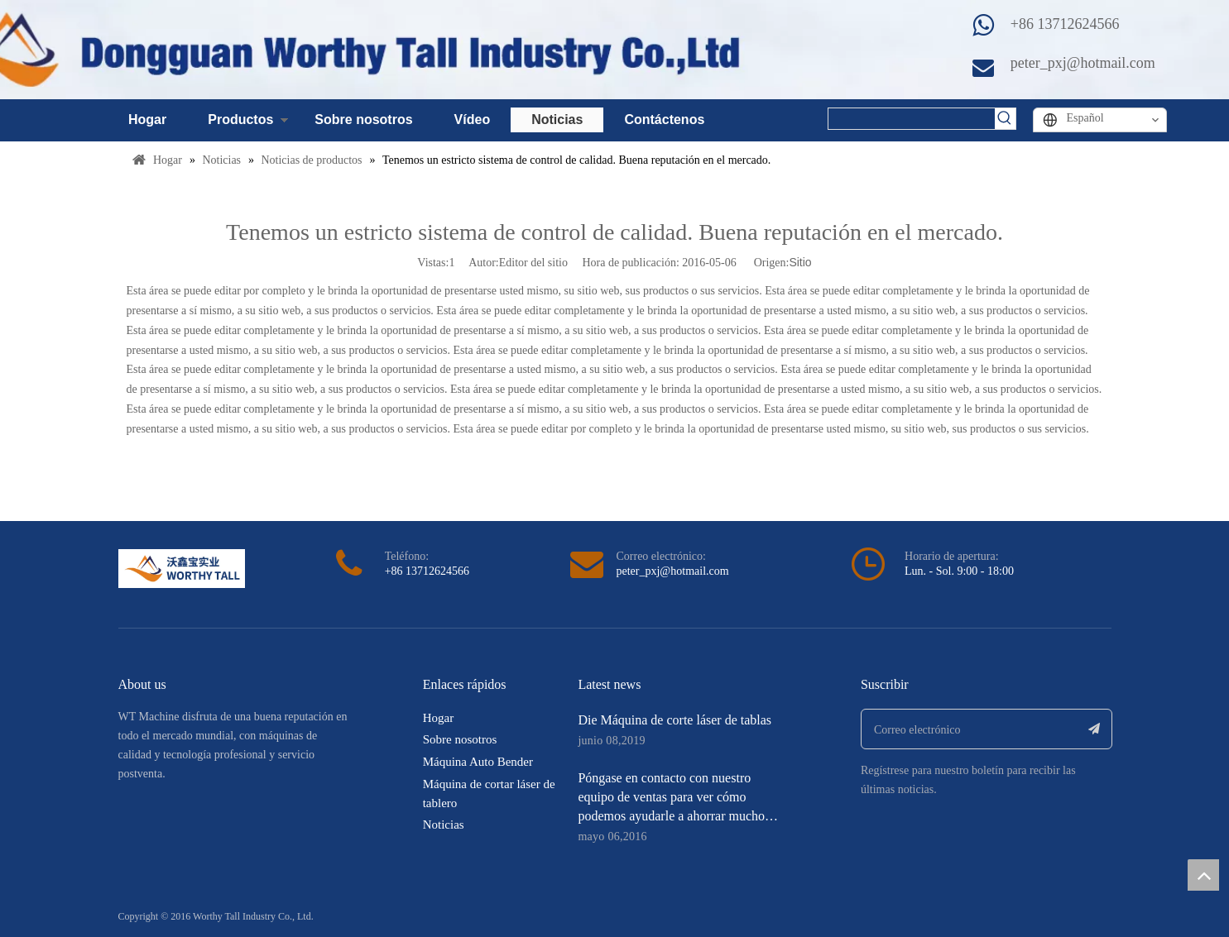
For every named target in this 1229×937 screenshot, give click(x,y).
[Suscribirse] (1094, 729)
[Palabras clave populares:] (1005, 118)
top (1203, 875)
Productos (240, 119)
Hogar (147, 119)
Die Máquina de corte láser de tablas (674, 720)
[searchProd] (911, 118)
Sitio (800, 262)
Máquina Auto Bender (478, 761)
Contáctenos (664, 119)
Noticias (557, 119)
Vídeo (472, 119)
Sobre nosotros (363, 119)
